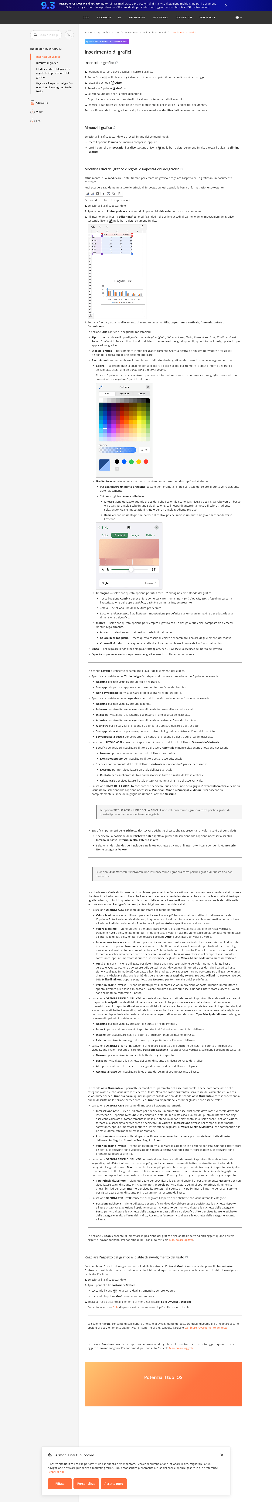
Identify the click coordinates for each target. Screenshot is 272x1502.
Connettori (184, 17)
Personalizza (86, 1484)
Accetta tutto (113, 1484)
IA (119, 17)
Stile (115, 1307)
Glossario (42, 102)
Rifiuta (60, 1484)
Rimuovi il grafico (47, 63)
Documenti (131, 32)
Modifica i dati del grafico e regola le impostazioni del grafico (53, 73)
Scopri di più (56, 1472)
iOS (117, 32)
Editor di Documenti (154, 32)
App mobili (160, 17)
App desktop (137, 17)
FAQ (38, 121)
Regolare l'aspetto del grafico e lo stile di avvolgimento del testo (54, 87)
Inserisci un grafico (48, 56)
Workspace (207, 17)
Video (39, 112)
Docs (86, 17)
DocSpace (104, 17)
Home (88, 32)
